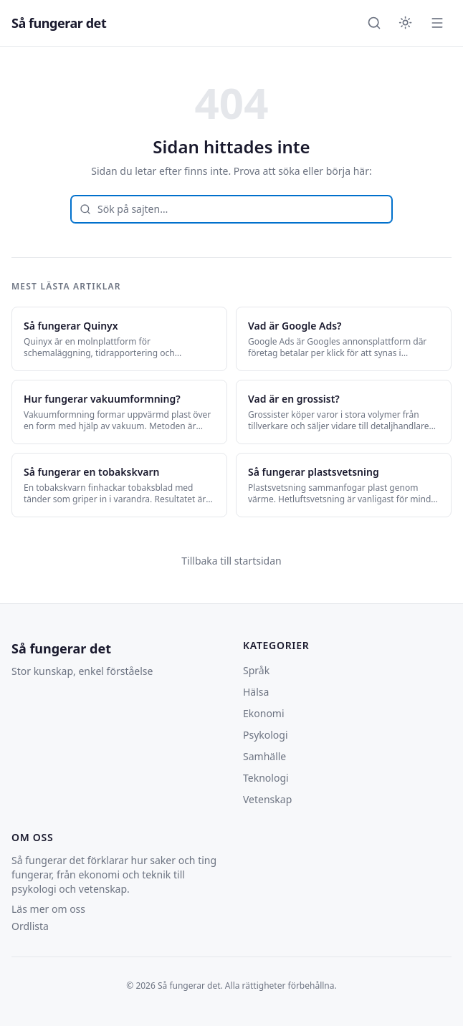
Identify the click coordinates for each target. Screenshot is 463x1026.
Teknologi (266, 778)
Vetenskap (267, 799)
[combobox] (231, 209)
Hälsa (256, 692)
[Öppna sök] (374, 23)
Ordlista (30, 926)
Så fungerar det (61, 648)
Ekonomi (264, 713)
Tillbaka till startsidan (231, 560)
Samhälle (264, 756)
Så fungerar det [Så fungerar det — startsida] (58, 23)
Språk (256, 670)
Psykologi (265, 735)
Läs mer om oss (48, 909)
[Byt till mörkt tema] (405, 23)
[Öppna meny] (437, 23)
